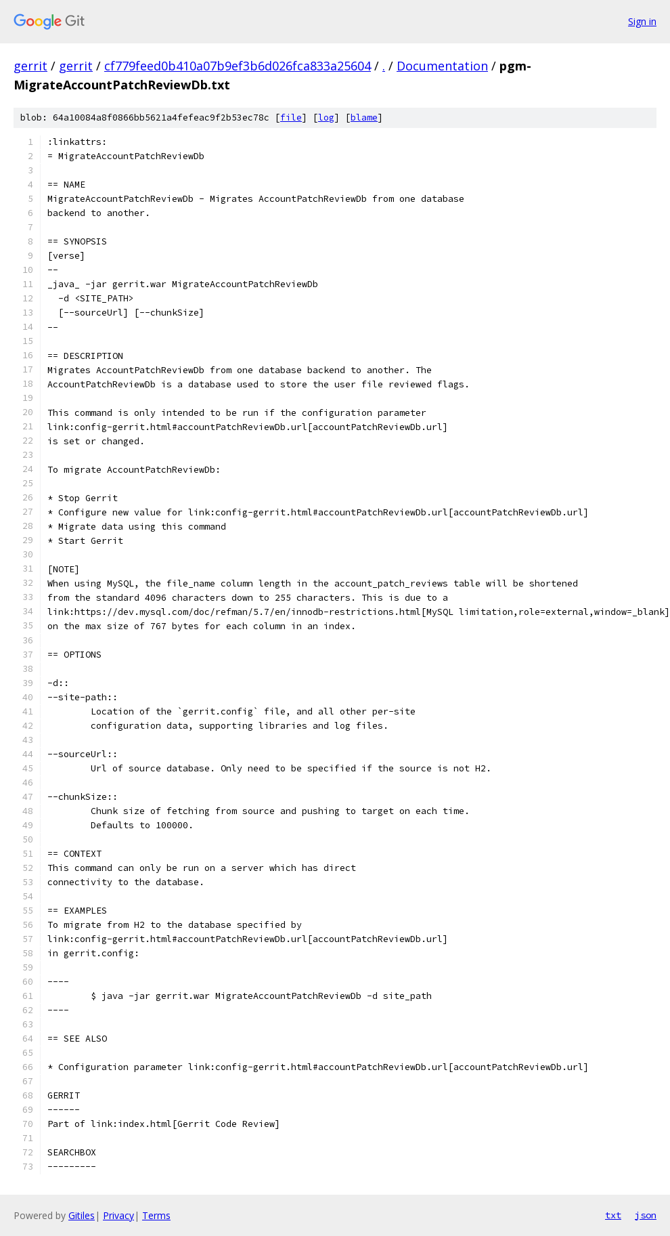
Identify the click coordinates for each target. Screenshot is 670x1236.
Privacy (118, 1215)
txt (613, 1215)
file (291, 117)
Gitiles (81, 1215)
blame (364, 117)
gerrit (30, 66)
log (326, 117)
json (645, 1215)
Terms (156, 1215)
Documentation (442, 66)
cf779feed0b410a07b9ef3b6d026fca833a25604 (237, 66)
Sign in (642, 21)
